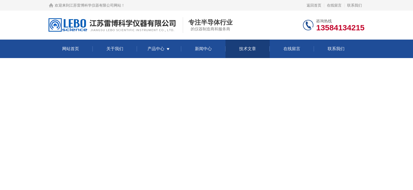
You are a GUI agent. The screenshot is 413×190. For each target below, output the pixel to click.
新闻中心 (203, 48)
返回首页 (314, 5)
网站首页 (70, 48)
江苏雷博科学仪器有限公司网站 (95, 5)
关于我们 (114, 48)
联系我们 (354, 5)
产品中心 (156, 48)
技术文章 (247, 48)
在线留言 (334, 5)
